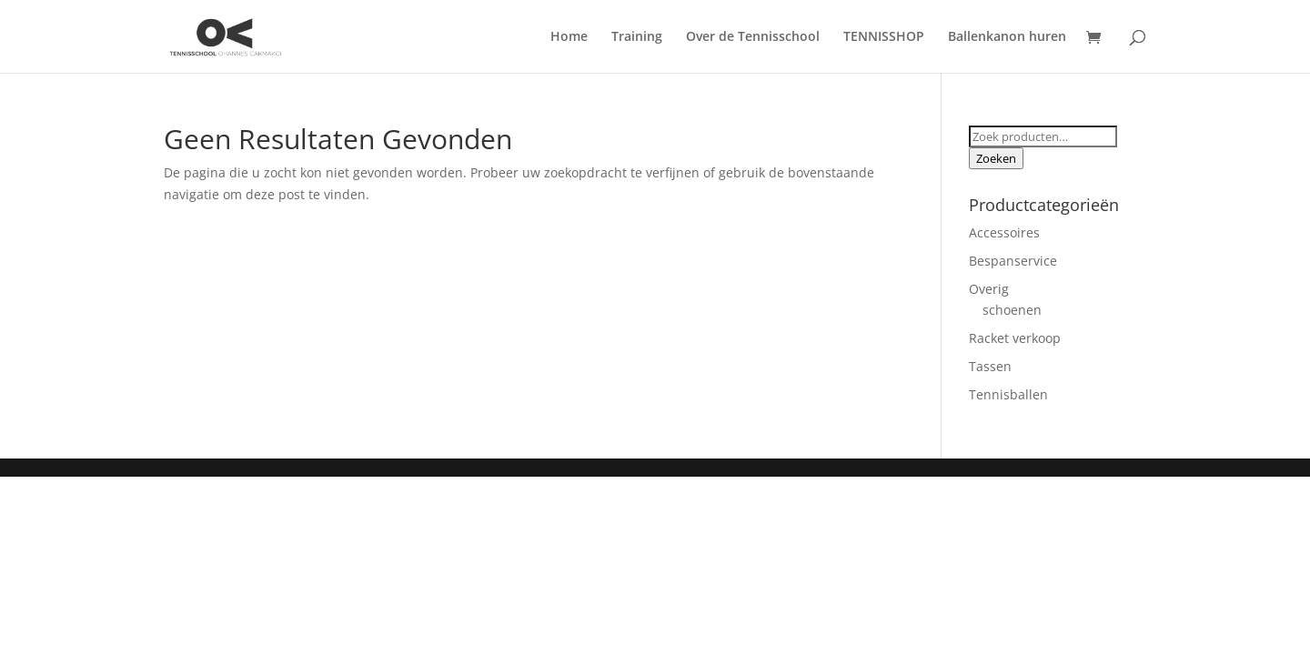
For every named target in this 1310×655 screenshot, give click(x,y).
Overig (989, 288)
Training (636, 37)
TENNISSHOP (883, 37)
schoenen (1012, 309)
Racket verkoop (1015, 338)
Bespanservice (1013, 260)
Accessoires (1004, 232)
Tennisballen (1008, 394)
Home (569, 37)
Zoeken (996, 158)
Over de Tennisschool (753, 37)
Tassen (990, 366)
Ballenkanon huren (1007, 37)
